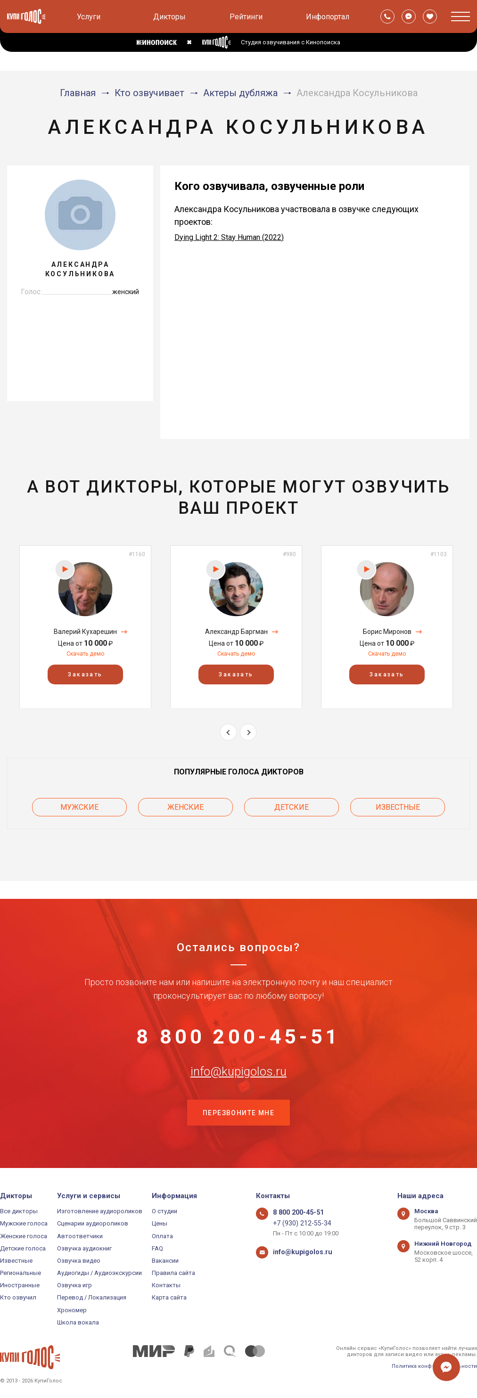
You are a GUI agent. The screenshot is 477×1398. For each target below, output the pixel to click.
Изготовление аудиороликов (99, 1211)
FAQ (157, 1248)
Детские (291, 804)
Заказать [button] (85, 674)
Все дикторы (19, 1211)
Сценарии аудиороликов (92, 1223)
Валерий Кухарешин (85, 631)
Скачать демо (85, 653)
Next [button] (248, 732)
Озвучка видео (78, 1260)
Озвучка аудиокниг (84, 1248)
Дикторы (169, 16)
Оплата (162, 1236)
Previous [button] (228, 732)
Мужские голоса (24, 1223)
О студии (164, 1211)
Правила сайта (173, 1272)
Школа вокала (78, 1322)
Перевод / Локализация (91, 1297)
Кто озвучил (18, 1297)
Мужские (79, 804)
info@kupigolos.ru (238, 1064)
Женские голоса (23, 1236)
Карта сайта (169, 1297)
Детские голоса (23, 1248)
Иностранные (20, 1285)
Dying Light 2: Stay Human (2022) (229, 237)
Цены (159, 1223)
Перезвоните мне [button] (238, 1112)
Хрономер (72, 1310)
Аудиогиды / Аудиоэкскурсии (99, 1272)
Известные (398, 804)
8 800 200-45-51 (238, 1018)
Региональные (20, 1272)
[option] (85, 626)
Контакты (166, 1285)
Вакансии (165, 1260)
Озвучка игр (74, 1285)
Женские (185, 804)
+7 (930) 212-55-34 (298, 1223)
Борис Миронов (387, 631)
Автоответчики (80, 1236)
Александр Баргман (236, 631)
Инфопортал (327, 16)
